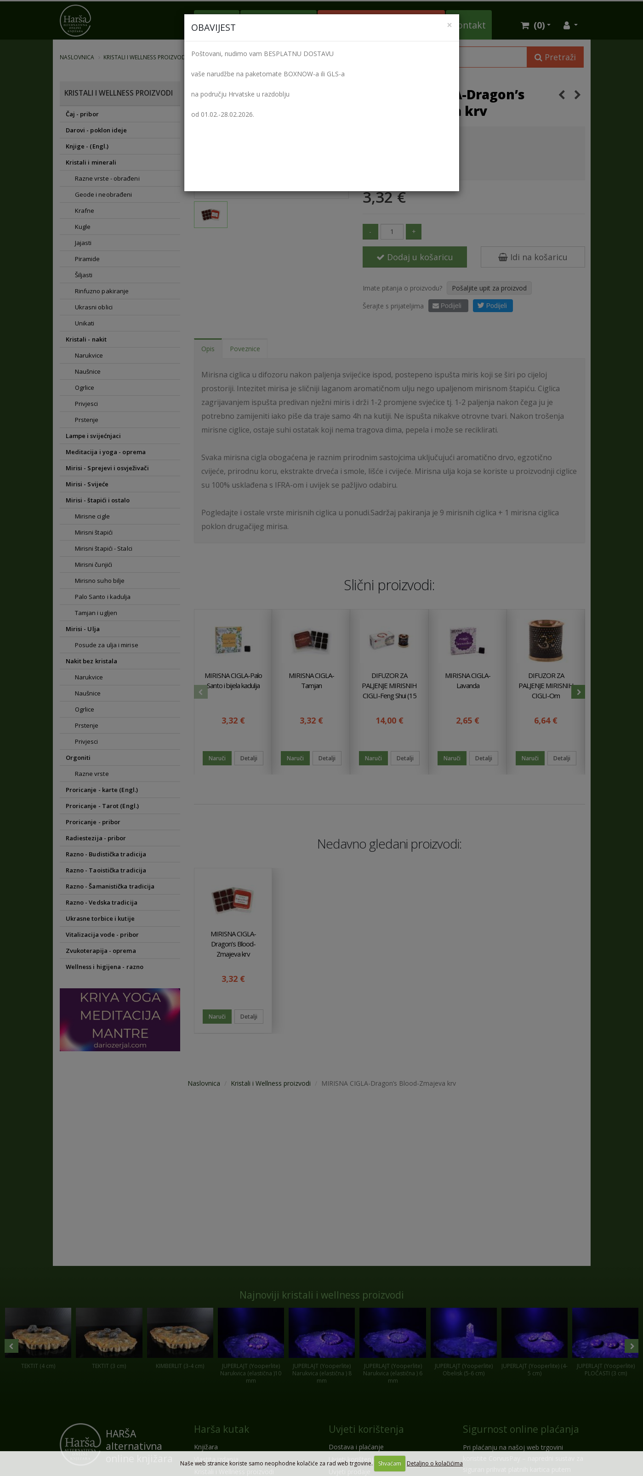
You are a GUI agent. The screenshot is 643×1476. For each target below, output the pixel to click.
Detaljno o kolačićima (435, 1463)
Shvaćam (389, 1463)
